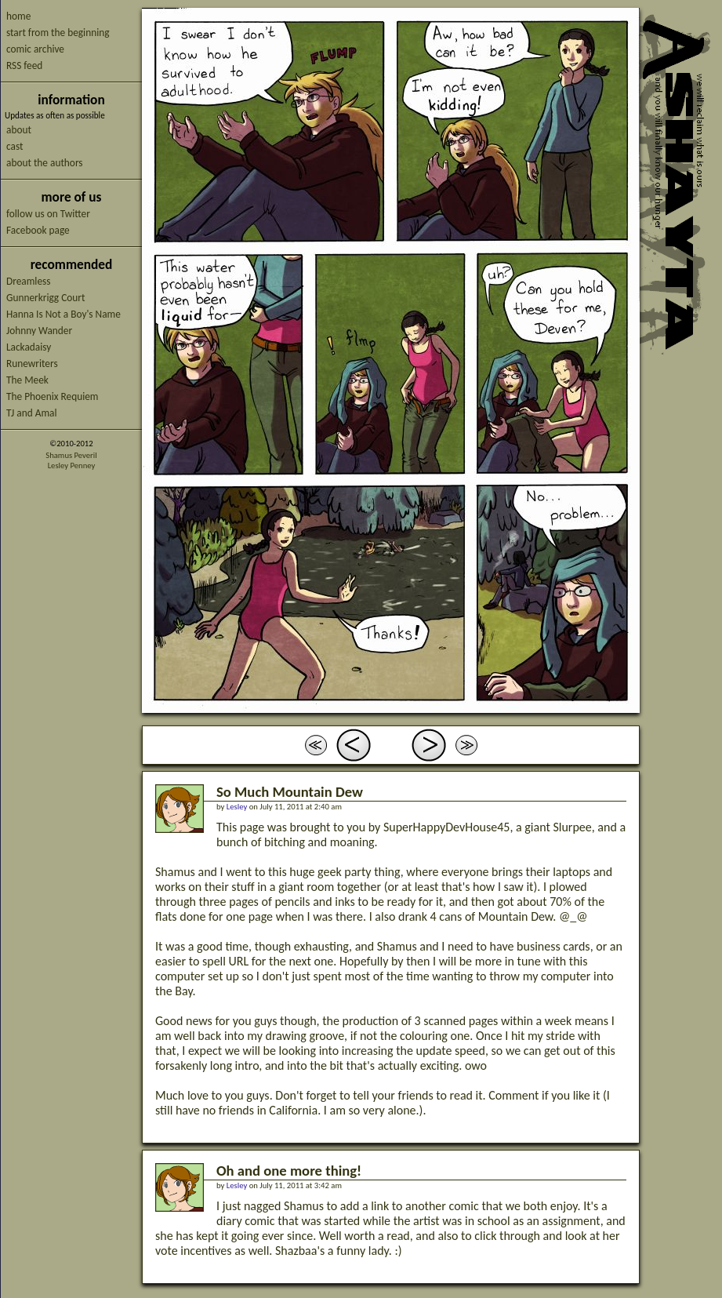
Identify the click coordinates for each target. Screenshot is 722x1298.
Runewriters (32, 363)
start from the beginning (57, 32)
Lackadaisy (28, 347)
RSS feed (24, 65)
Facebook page (38, 230)
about (18, 129)
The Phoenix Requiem (52, 396)
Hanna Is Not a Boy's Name (63, 314)
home (18, 16)
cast (14, 146)
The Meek (27, 380)
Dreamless (28, 281)
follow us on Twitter (48, 213)
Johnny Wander (39, 330)
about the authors (44, 162)
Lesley (237, 807)
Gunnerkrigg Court (45, 297)
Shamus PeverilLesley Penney (70, 460)
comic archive (35, 49)
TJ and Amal (31, 413)
